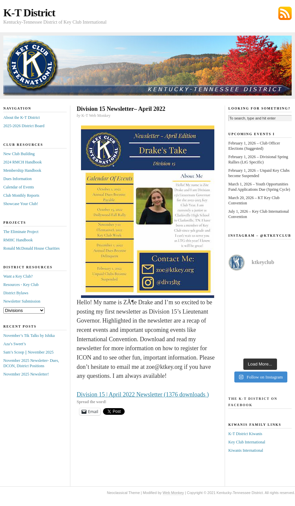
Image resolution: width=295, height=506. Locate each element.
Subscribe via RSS (285, 13)
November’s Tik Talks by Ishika (29, 335)
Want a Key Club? (18, 276)
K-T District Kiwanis (245, 433)
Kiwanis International (245, 450)
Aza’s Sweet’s (14, 344)
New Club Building (19, 153)
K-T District (29, 13)
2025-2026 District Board (23, 126)
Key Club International (246, 442)
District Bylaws (15, 293)
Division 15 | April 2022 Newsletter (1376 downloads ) (143, 394)
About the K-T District (21, 117)
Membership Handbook (22, 170)
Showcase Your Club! (20, 203)
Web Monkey (173, 493)
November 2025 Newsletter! (26, 374)
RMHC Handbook (18, 240)
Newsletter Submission (21, 301)
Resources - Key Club (21, 284)
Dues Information (17, 178)
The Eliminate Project (20, 231)
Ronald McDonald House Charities (31, 248)
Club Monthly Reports (21, 195)
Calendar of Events (18, 187)
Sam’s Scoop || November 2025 (28, 352)
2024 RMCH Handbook (22, 162)
